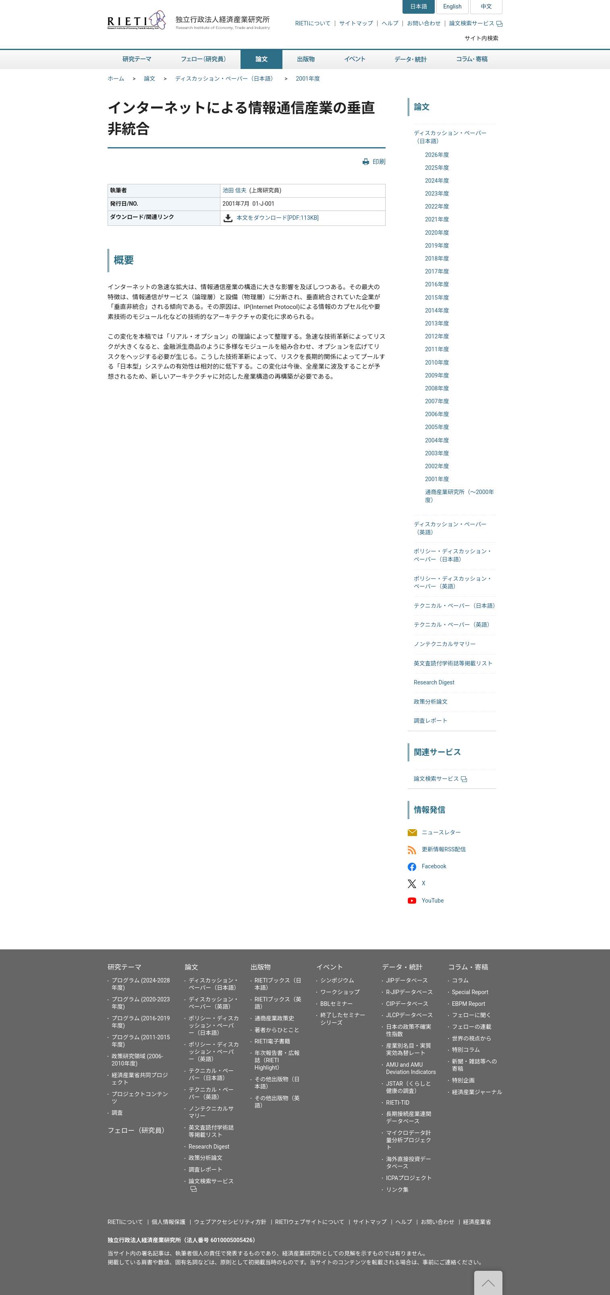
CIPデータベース (407, 1004)
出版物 (261, 967)
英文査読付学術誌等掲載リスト (453, 663)
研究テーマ (124, 967)
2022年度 (437, 206)
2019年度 (437, 245)
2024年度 (437, 180)
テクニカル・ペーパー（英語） (453, 624)
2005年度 (437, 427)
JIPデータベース (407, 980)
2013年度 (437, 323)
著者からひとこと (277, 1030)
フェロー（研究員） (138, 1130)
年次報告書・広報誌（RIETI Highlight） (277, 1060)
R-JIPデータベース (409, 992)
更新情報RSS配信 (444, 849)
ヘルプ (390, 23)
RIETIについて (313, 23)
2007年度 (437, 401)
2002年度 (437, 466)
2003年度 (437, 453)
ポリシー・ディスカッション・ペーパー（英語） (214, 1051)
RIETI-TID (397, 1102)
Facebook (434, 866)
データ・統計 (402, 967)
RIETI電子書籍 (272, 1041)
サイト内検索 (481, 38)
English (452, 6)
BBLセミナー (336, 1004)
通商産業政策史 (274, 1018)
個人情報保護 (168, 1222)
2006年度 (437, 414)
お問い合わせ (424, 23)
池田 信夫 (234, 190)
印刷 (379, 162)
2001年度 (308, 78)
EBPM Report (469, 1004)
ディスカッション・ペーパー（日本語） (225, 78)
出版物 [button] (306, 59)
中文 (486, 6)
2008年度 (437, 388)
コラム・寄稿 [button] (472, 59)
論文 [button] (261, 59)
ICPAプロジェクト (409, 1178)
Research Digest (434, 682)
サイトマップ (356, 23)
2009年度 (437, 375)
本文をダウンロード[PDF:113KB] (278, 218)
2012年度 (437, 336)
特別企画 (463, 1080)
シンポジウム (337, 980)
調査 (117, 1112)
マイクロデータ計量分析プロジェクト (408, 1140)
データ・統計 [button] (411, 59)
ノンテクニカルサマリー (445, 644)
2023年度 (437, 193)
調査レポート (431, 720)
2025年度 (437, 168)
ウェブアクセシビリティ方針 (230, 1222)
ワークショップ (340, 992)
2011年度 (437, 349)
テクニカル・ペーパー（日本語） (456, 606)
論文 (150, 78)
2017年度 (437, 271)
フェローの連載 (472, 1027)
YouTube (433, 900)
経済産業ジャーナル (477, 1092)
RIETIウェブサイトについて (309, 1222)
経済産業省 (477, 1222)
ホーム (116, 78)
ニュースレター (441, 832)
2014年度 (437, 310)
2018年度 (437, 258)
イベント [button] (355, 59)
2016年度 (437, 284)
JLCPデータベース (409, 1015)
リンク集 (397, 1190)
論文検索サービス (475, 23)
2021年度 (437, 219)
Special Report (470, 992)
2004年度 (437, 440)
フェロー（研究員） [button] (203, 59)
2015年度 (437, 297)
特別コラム (466, 1050)
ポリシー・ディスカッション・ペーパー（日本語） (214, 1025)
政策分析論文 (431, 702)
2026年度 (437, 155)
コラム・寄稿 (468, 967)
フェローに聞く (472, 1015)
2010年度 (437, 362)
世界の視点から (472, 1038)
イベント (329, 967)
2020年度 (437, 232)
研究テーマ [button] (137, 59)
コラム (460, 980)
